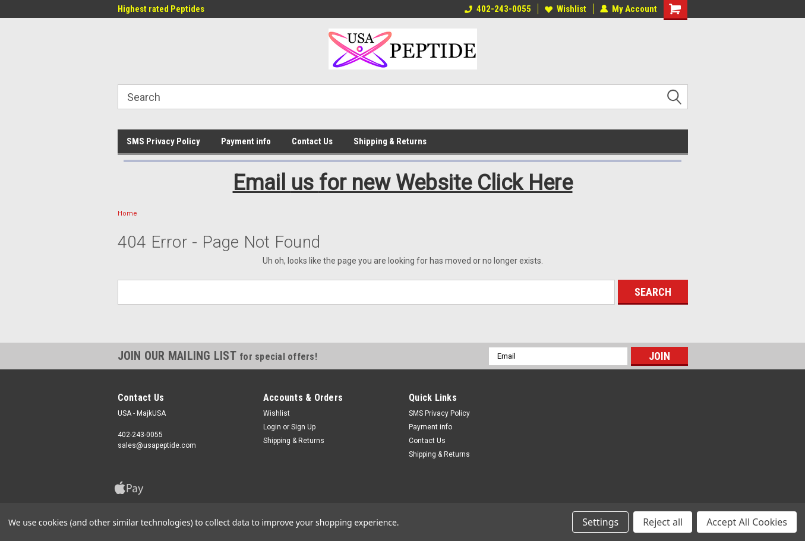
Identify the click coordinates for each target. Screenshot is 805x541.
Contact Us (312, 141)
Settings (600, 522)
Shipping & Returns (390, 141)
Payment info (246, 141)
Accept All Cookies (746, 522)
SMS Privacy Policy (163, 141)
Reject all (663, 522)
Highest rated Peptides (161, 9)
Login (272, 427)
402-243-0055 (498, 9)
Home (127, 213)
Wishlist (565, 9)
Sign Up (303, 427)
